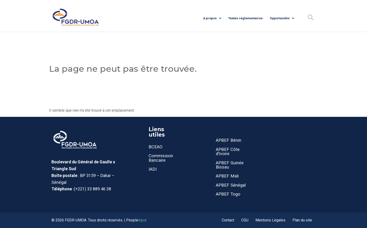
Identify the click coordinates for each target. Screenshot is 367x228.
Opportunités (282, 18)
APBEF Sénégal (231, 185)
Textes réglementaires (245, 18)
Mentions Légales (270, 220)
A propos (212, 18)
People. (136, 220)
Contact (228, 220)
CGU (244, 220)
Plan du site (302, 220)
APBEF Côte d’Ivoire (228, 151)
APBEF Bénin (228, 140)
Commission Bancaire (161, 157)
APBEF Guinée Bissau (230, 164)
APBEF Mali (227, 175)
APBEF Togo (228, 194)
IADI (153, 169)
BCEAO (156, 146)
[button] (311, 17)
